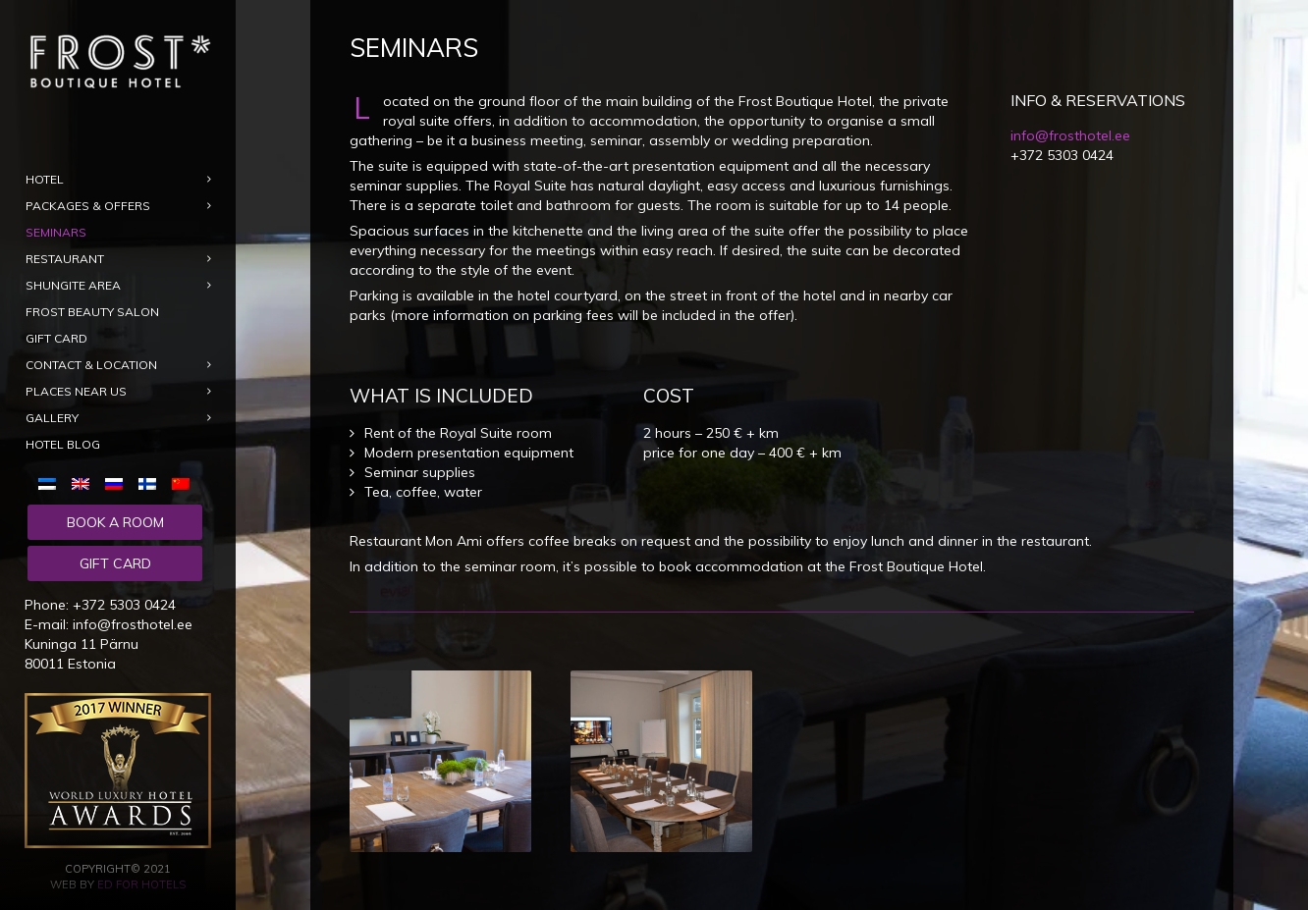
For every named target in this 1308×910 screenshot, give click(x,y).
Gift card (115, 563)
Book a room (115, 522)
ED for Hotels (141, 884)
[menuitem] (51, 483)
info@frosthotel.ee (132, 624)
